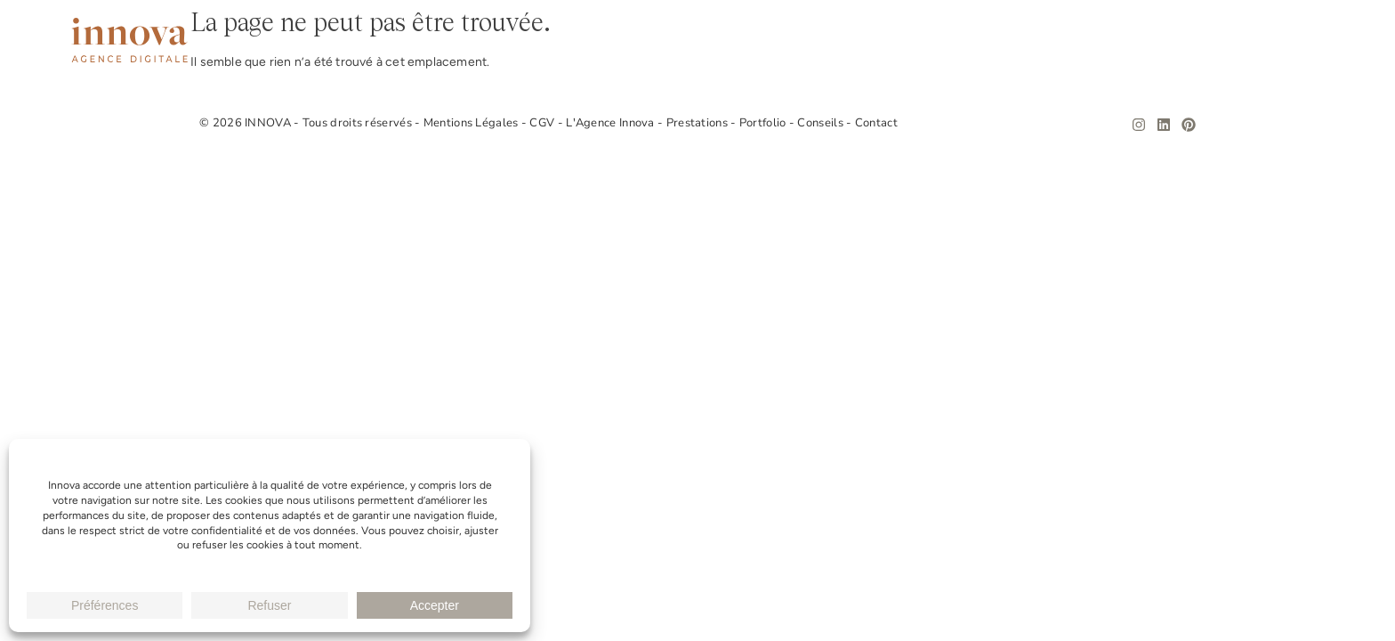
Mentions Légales (472, 123)
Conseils (1205, 40)
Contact (1294, 40)
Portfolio (1111, 40)
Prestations (1006, 40)
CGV (543, 123)
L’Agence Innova (877, 40)
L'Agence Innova (611, 123)
